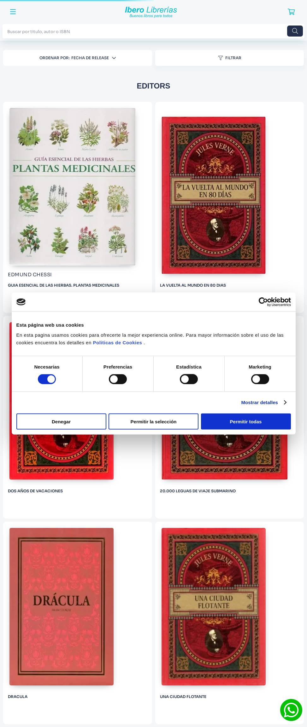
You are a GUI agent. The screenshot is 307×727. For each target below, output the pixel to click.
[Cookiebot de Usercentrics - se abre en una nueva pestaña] (263, 302)
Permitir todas (246, 421)
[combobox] (153, 31)
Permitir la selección (154, 421)
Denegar (61, 421)
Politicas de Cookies (117, 342)
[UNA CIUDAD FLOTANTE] (229, 623)
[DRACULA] (77, 623)
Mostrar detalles (259, 402)
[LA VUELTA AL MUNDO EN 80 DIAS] (229, 207)
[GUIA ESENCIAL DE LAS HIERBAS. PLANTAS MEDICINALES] (77, 207)
